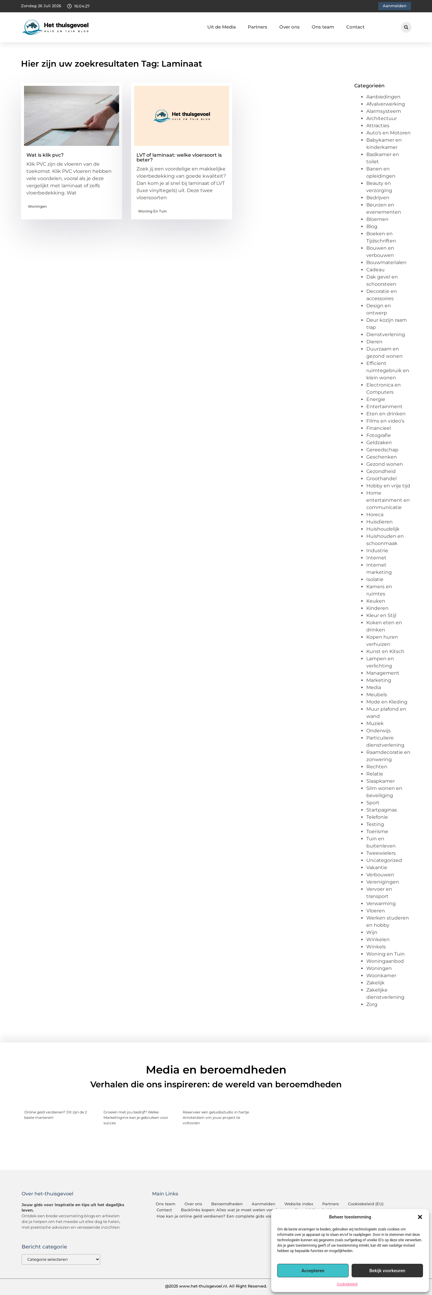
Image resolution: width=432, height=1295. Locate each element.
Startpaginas (381, 810)
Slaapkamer (380, 781)
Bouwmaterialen (386, 262)
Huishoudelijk (383, 529)
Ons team (323, 27)
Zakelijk (375, 983)
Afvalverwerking (385, 104)
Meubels (376, 694)
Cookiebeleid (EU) (365, 1204)
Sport (373, 803)
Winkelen (378, 939)
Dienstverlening (385, 334)
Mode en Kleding (386, 702)
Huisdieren (379, 522)
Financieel (378, 428)
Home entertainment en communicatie (388, 500)
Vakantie (376, 867)
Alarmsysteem (383, 111)
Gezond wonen (384, 464)
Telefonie (377, 817)
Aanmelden (263, 1204)
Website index (298, 1204)
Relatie (374, 774)
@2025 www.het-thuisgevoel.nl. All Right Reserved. (216, 1286)
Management (382, 673)
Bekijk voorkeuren (387, 1270)
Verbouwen (380, 875)
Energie (375, 399)
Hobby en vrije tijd (388, 486)
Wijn (371, 932)
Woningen (37, 206)
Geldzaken (379, 442)
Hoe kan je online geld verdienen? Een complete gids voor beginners (226, 1216)
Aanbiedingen (383, 97)
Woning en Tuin (152, 211)
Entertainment (384, 406)
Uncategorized (384, 860)
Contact (355, 27)
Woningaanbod (385, 961)
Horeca (374, 514)
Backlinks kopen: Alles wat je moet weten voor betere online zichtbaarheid (256, 1210)
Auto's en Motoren (388, 133)
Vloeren (375, 911)
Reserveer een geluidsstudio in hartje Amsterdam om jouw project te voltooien (216, 1117)
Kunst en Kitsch (385, 651)
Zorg (371, 1004)
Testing (375, 824)
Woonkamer (381, 975)
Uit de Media (221, 27)
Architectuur (381, 118)
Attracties (377, 125)
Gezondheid (381, 471)
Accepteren (313, 1270)
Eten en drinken (386, 414)
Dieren (374, 342)
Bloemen (377, 219)
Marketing (378, 680)
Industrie (377, 550)
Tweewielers (381, 853)
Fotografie (378, 435)
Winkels (376, 947)
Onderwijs (378, 730)
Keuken (375, 601)
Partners (257, 27)
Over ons (289, 27)
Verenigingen (382, 882)
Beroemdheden (227, 1204)
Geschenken (381, 457)
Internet (376, 558)
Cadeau (375, 270)
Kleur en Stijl (381, 615)
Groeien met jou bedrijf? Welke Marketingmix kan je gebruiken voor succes (136, 1117)
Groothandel (381, 478)
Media (373, 687)
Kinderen (377, 608)
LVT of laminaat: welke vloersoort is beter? (179, 157)
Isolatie (374, 579)
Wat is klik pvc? (45, 155)
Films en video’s (385, 421)
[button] (420, 1217)
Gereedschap (382, 450)
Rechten (376, 766)
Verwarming (381, 903)
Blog (371, 226)
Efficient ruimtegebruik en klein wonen (387, 370)
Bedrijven (377, 197)
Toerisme (377, 831)
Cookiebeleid (347, 1284)
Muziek (375, 723)
